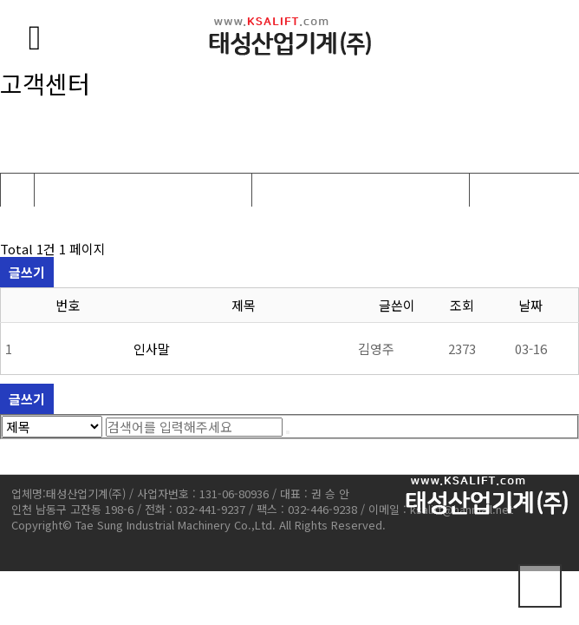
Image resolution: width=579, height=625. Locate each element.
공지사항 (281, 190)
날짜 (530, 305)
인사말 (151, 348)
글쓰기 (27, 272)
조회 (462, 305)
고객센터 (64, 190)
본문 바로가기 (0, 0)
